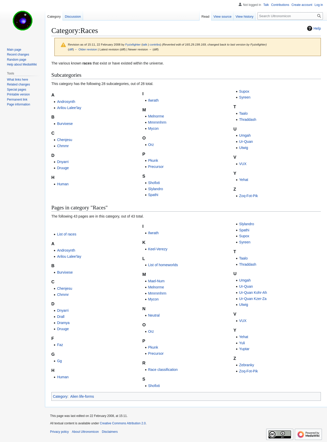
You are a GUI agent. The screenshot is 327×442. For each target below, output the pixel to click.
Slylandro (155, 189)
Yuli (242, 343)
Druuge (63, 168)
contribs (155, 44)
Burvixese (65, 124)
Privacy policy (59, 432)
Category (60, 396)
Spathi (153, 195)
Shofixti (154, 183)
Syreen (244, 97)
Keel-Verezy (157, 249)
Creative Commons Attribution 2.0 (123, 423)
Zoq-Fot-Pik (248, 196)
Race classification (163, 370)
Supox (244, 91)
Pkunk (153, 160)
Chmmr (63, 146)
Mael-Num (156, 281)
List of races (66, 234)
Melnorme (156, 116)
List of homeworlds (163, 265)
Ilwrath (153, 100)
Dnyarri (62, 162)
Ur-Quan (246, 141)
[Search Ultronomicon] (290, 16)
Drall (60, 317)
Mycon (153, 128)
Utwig (243, 148)
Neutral (154, 315)
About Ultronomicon (85, 432)
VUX (243, 164)
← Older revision (86, 49)
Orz (151, 145)
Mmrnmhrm (157, 122)
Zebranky (246, 365)
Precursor (156, 167)
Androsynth (66, 102)
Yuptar (244, 349)
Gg (59, 361)
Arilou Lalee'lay (69, 108)
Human (62, 184)
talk (145, 44)
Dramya (63, 323)
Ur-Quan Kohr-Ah (253, 292)
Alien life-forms (82, 396)
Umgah (245, 135)
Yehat (243, 180)
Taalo (243, 113)
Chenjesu (64, 140)
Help (313, 28)
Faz (60, 345)
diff (71, 49)
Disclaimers (110, 432)
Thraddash (247, 119)
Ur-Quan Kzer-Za (252, 299)
